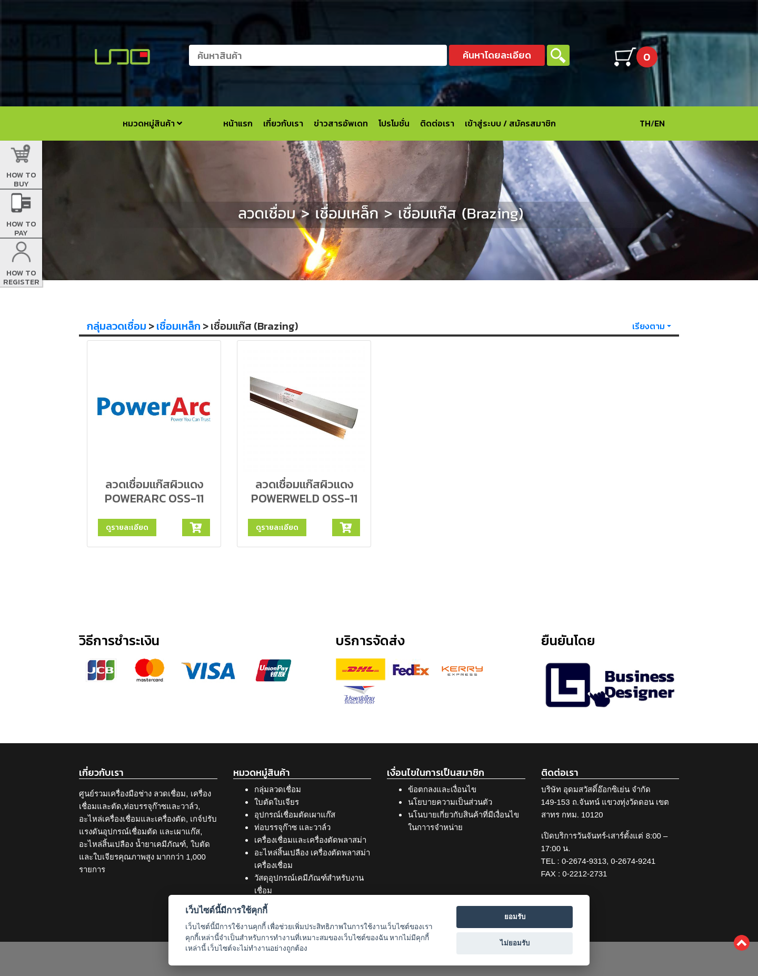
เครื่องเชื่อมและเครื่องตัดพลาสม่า (310, 839)
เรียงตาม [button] (648, 326)
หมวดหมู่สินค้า (152, 123)
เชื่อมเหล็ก (178, 326)
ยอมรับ (514, 917)
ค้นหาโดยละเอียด (497, 55)
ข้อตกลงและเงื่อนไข (442, 789)
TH (645, 123)
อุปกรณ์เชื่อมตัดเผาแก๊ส (294, 814)
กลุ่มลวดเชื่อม (116, 326)
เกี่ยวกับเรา (283, 123)
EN (659, 123)
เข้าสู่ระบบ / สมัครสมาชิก (510, 123)
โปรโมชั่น (394, 123)
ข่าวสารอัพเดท (341, 123)
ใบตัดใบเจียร (276, 801)
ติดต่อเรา (437, 123)
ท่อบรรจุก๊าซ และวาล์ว (292, 827)
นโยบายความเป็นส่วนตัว (450, 801)
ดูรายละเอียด (127, 527)
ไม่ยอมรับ (515, 943)
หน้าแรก (238, 123)
